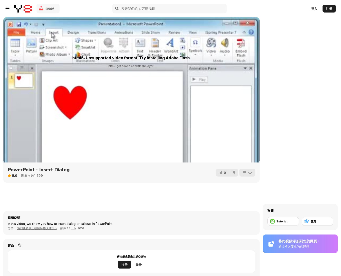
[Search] (117, 8)
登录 (138, 265)
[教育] (317, 221)
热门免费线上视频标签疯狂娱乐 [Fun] (37, 228)
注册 (329, 9)
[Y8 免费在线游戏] (23, 9)
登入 (314, 9)
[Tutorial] (283, 221)
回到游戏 (50, 8)
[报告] (247, 173)
